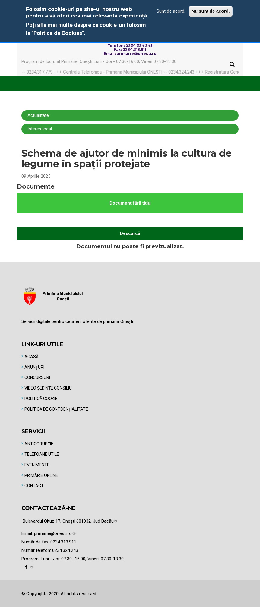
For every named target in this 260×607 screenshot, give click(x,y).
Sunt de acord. (171, 11)
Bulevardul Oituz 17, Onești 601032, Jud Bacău (70, 521)
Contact (34, 485)
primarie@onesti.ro (55, 533)
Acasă (31, 356)
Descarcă (130, 233)
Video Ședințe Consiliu (48, 388)
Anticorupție (38, 443)
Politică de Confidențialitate (56, 409)
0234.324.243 (65, 550)
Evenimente (36, 464)
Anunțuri (34, 367)
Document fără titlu (130, 203)
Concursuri (37, 377)
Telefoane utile (41, 454)
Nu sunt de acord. (211, 11)
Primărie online (41, 475)
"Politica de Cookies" (58, 33)
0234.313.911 (63, 542)
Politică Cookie (41, 398)
